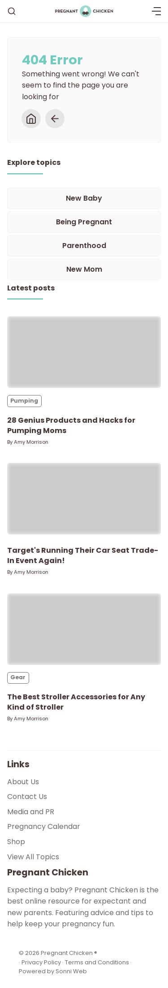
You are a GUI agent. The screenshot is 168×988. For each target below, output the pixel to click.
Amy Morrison (31, 442)
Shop (16, 842)
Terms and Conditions (97, 962)
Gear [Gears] (18, 677)
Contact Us (27, 796)
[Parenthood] (84, 245)
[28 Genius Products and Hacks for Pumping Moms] (84, 352)
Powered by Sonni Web (53, 971)
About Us (23, 782)
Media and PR (30, 812)
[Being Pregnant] (84, 222)
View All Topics (33, 857)
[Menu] (156, 11)
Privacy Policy (42, 962)
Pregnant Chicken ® (69, 953)
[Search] (11, 11)
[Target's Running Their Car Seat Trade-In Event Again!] (84, 498)
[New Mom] (84, 269)
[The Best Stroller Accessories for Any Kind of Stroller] (84, 629)
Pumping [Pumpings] (24, 400)
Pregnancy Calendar (43, 826)
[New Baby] (84, 198)
